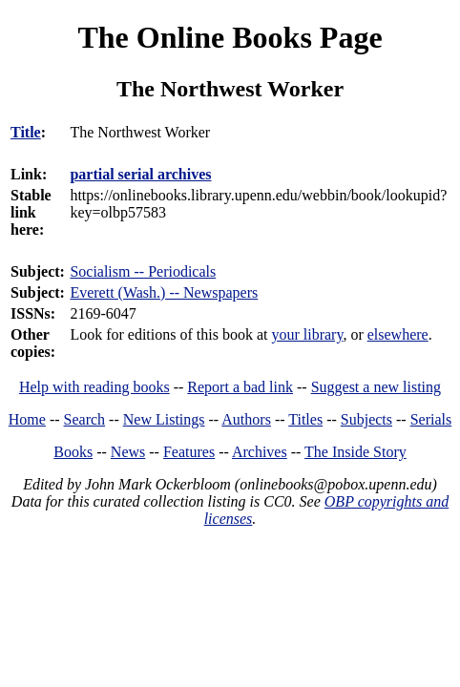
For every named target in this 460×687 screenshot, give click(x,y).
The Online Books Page (229, 37)
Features (189, 452)
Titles (305, 419)
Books (73, 452)
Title (25, 132)
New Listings (164, 419)
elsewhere (398, 334)
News (128, 452)
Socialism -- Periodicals (143, 271)
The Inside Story (355, 452)
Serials (431, 419)
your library (307, 334)
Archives (259, 452)
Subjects (366, 419)
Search (85, 419)
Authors (246, 419)
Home (27, 419)
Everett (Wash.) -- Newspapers (164, 292)
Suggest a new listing (376, 387)
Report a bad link (240, 387)
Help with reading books (94, 387)
